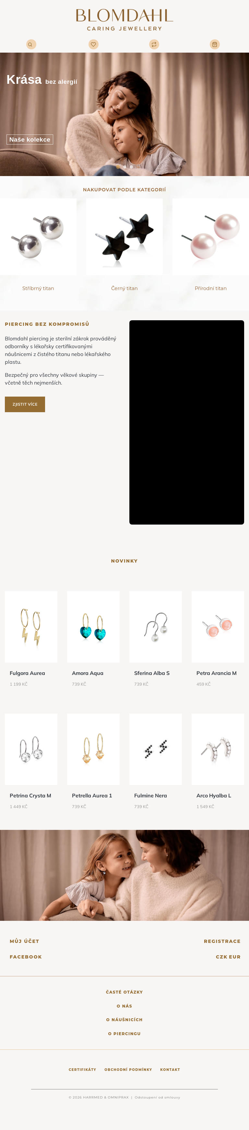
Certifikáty (82, 1070)
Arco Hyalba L (213, 795)
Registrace (222, 941)
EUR (235, 957)
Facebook (26, 957)
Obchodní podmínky (128, 1070)
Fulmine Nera (150, 795)
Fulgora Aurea (27, 673)
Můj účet (25, 941)
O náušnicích (124, 1019)
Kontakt (170, 1070)
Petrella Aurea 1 (92, 795)
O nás (124, 1006)
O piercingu (124, 1033)
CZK (222, 957)
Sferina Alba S (152, 673)
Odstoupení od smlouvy (157, 1097)
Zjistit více (25, 404)
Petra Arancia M (216, 673)
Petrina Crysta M (30, 795)
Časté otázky (124, 992)
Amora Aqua (87, 673)
